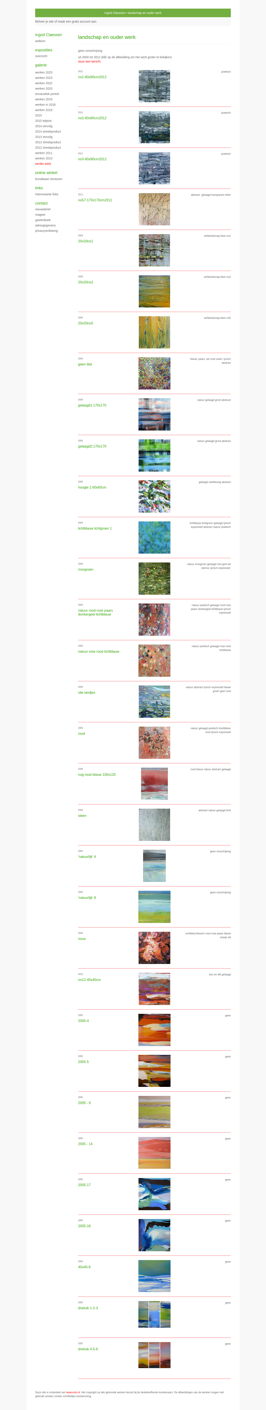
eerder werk (43, 163)
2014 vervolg (43, 126)
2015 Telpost (43, 120)
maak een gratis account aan (77, 21)
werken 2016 (43, 110)
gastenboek (43, 220)
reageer (40, 214)
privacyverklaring (46, 230)
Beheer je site (44, 21)
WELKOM (40, 41)
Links (39, 188)
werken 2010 (43, 158)
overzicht (41, 56)
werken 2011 (43, 153)
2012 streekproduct (48, 147)
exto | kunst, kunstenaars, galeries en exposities (47, 13)
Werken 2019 (43, 99)
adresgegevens (45, 225)
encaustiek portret (47, 94)
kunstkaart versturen (48, 179)
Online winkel (46, 173)
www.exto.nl (73, 1392)
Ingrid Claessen (114, 13)
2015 (38, 115)
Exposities (43, 50)
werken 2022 (43, 83)
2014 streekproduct (48, 131)
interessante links (46, 194)
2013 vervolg (43, 137)
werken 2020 (43, 88)
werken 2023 (43, 77)
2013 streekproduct (48, 142)
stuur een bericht (89, 61)
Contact (41, 203)
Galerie (41, 65)
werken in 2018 (45, 104)
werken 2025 (43, 72)
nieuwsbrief (42, 209)
